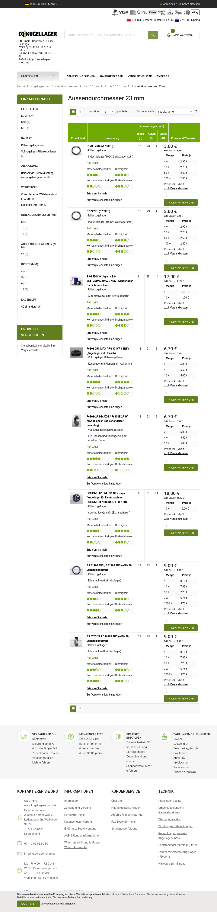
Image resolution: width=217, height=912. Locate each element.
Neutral (27, 116)
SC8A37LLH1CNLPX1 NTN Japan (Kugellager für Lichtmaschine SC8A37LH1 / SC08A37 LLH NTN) (107, 497)
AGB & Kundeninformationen (82, 835)
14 (24, 289)
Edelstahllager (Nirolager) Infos (178, 845)
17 (24, 233)
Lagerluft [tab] (29, 299)
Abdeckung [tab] (29, 166)
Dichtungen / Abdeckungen (175, 826)
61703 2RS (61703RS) (100, 146)
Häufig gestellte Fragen (126, 807)
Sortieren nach (145, 111)
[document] (108, 901)
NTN (25, 128)
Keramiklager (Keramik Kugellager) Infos (172, 836)
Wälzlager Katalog (169, 819)
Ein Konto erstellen (189, 3)
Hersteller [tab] (29, 109)
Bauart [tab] (26, 138)
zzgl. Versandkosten (176, 188)
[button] (104, 199)
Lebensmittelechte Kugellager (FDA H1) (177, 854)
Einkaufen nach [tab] (35, 99)
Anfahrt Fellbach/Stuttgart (128, 814)
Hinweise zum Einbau (171, 863)
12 (24, 227)
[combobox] (105, 35)
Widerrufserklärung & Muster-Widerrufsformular (82, 845)
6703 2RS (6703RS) (98, 211)
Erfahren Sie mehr (97, 193)
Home (21, 86)
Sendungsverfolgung (124, 828)
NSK (25, 122)
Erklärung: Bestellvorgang (80, 828)
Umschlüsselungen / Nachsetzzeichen (171, 810)
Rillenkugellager (32, 145)
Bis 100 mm (91, 86)
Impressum (71, 800)
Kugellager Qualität (170, 800)
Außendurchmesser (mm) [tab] (38, 246)
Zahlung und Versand (77, 807)
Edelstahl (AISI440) (34, 204)
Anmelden (169, 3)
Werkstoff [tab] (29, 187)
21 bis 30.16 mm (115, 86)
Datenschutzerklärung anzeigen (58, 903)
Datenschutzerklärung (78, 821)
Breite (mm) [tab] (29, 264)
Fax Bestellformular (123, 821)
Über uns (117, 800)
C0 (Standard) (31, 306)
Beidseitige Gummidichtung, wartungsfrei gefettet (38, 175)
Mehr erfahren (41, 762)
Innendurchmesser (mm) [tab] (39, 214)
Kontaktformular (74, 814)
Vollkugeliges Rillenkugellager (38, 153)
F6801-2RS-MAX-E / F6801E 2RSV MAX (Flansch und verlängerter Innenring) (107, 421)
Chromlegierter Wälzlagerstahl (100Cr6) (39, 196)
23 (24, 254)
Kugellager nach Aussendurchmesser (54, 86)
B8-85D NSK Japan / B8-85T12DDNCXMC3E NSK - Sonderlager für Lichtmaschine (110, 281)
